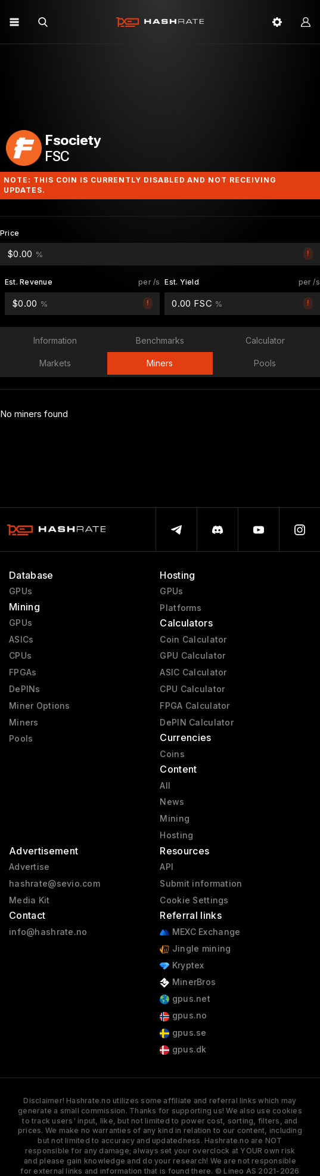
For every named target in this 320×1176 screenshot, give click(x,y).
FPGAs (22, 672)
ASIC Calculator (193, 672)
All (165, 786)
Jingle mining (195, 949)
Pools (21, 738)
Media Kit (29, 900)
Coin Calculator (193, 639)
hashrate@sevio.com (54, 883)
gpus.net (185, 999)
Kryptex (182, 966)
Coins (172, 754)
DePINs (25, 689)
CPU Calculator (192, 689)
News (172, 802)
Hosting (176, 835)
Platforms (180, 608)
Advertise (29, 867)
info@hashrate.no (48, 932)
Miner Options (39, 706)
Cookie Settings (194, 900)
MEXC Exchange (200, 932)
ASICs (21, 639)
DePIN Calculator (196, 722)
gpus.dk (183, 1050)
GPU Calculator (192, 655)
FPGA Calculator (194, 706)
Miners (24, 722)
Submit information (201, 883)
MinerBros (188, 982)
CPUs (20, 655)
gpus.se (183, 1033)
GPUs (20, 591)
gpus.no (183, 1016)
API (166, 867)
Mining (174, 818)
